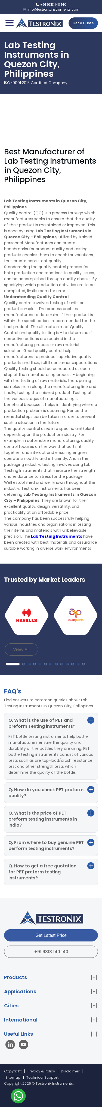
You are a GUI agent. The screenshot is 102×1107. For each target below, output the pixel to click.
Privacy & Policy (41, 1071)
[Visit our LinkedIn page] (11, 1045)
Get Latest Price (51, 935)
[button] (13, 664)
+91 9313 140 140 (51, 952)
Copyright (12, 1071)
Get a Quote (83, 23)
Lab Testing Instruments (56, 536)
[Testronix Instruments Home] (39, 23)
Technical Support (42, 1077)
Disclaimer (70, 1071)
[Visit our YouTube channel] (23, 1045)
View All (21, 649)
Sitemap (12, 1077)
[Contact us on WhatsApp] (18, 1096)
